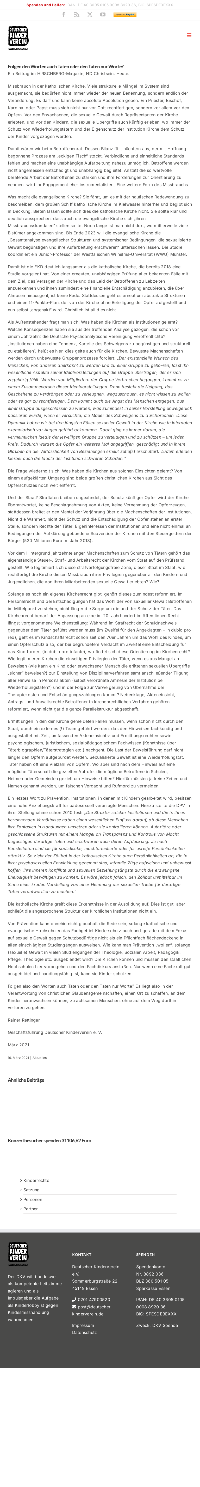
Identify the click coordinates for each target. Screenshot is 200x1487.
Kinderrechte (36, 1180)
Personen (32, 1199)
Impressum (83, 1325)
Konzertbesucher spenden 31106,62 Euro (49, 1140)
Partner (30, 1208)
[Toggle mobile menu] (189, 35)
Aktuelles (40, 1058)
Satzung (31, 1189)
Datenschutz (84, 1332)
